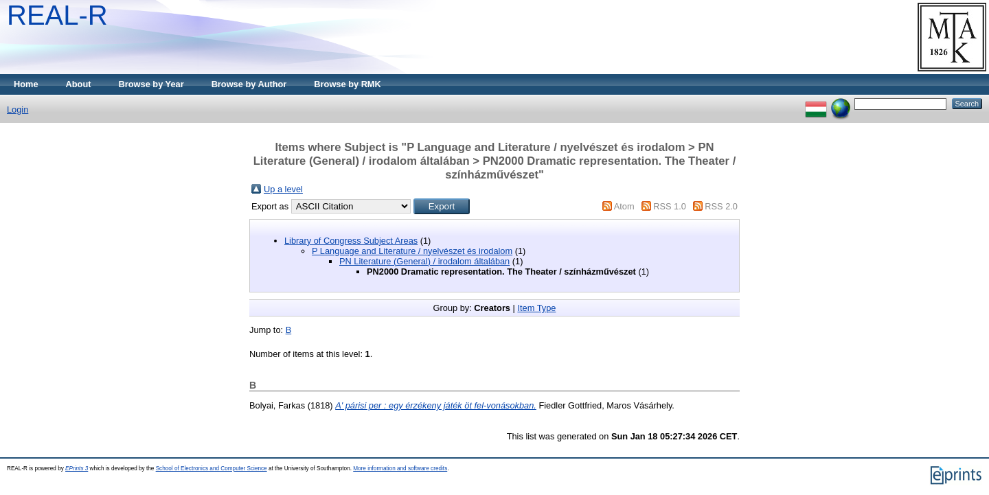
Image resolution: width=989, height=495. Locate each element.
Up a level (283, 189)
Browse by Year (151, 84)
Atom (624, 206)
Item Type (536, 308)
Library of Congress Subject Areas (351, 240)
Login (17, 109)
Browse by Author (249, 84)
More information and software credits (400, 468)
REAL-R (57, 15)
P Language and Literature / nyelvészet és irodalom (412, 251)
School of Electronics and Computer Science (211, 468)
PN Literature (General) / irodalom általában (424, 261)
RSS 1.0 (669, 206)
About (78, 84)
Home (26, 84)
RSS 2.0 (721, 206)
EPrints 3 (76, 468)
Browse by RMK (347, 84)
